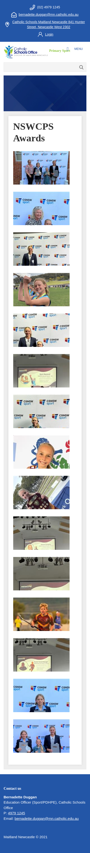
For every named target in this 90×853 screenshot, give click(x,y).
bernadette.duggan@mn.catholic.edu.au (48, 14)
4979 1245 (16, 813)
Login (49, 34)
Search (81, 67)
